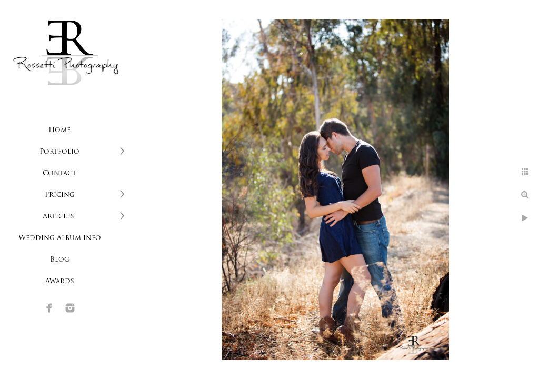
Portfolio (59, 151)
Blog (59, 259)
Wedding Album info (59, 238)
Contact (59, 173)
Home (59, 130)
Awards (59, 281)
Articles (59, 216)
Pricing (60, 195)
